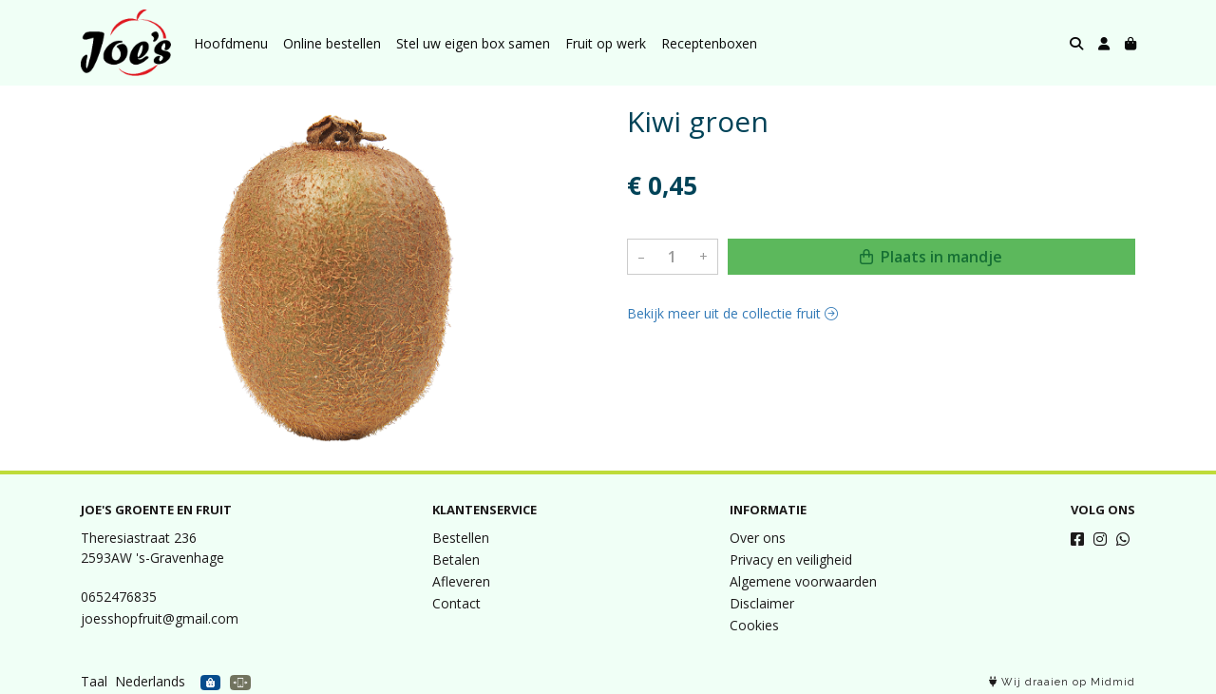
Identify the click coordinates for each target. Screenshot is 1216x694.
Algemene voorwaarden (803, 581)
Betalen (456, 559)
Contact (456, 603)
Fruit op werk (605, 43)
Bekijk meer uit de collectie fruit (732, 313)
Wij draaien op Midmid (1062, 682)
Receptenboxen (709, 43)
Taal (94, 681)
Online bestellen (332, 43)
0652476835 (119, 597)
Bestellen (460, 538)
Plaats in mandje (931, 256)
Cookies (754, 625)
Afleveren (461, 581)
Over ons (758, 538)
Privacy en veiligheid (791, 559)
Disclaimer (762, 603)
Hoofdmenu (231, 43)
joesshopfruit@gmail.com (159, 618)
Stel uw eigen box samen (473, 43)
